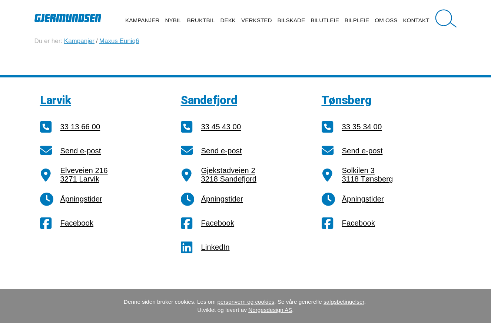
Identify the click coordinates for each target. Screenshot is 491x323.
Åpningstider (81, 199)
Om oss (386, 20)
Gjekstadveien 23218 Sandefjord (229, 174)
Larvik (55, 100)
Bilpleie (357, 20)
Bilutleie (325, 20)
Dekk (228, 20)
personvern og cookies (245, 302)
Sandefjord (209, 100)
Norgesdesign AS (270, 310)
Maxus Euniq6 (119, 40)
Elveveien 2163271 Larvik (84, 174)
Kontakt (416, 20)
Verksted (256, 20)
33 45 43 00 (221, 127)
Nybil (173, 20)
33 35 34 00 (362, 127)
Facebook (77, 223)
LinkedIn (215, 247)
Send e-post (80, 151)
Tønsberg (347, 100)
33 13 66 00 (80, 127)
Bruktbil (201, 20)
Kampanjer (142, 20)
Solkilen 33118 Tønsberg (367, 174)
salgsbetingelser (344, 302)
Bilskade (291, 20)
